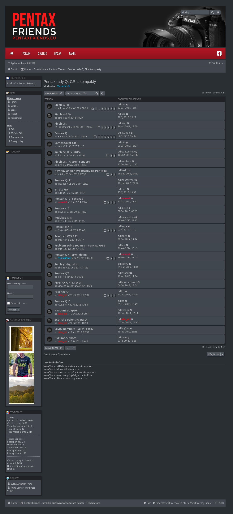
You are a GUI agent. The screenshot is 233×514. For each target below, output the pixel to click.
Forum (26, 53)
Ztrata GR (61, 189)
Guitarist (62, 304)
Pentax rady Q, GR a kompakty (70, 81)
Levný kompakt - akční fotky (73, 329)
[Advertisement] (23, 213)
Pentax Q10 (62, 301)
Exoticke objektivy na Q (70, 319)
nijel (60, 221)
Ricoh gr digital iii (66, 264)
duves (61, 211)
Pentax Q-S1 (62, 180)
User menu (14, 278)
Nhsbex (11, 468)
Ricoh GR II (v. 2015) (67, 152)
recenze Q (61, 291)
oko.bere (126, 161)
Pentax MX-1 (63, 227)
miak (60, 174)
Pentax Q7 (61, 273)
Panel (72, 53)
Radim (61, 136)
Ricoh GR (60, 123)
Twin (123, 189)
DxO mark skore (65, 338)
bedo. (61, 165)
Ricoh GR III (62, 105)
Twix (60, 230)
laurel (124, 226)
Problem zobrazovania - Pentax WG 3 (80, 245)
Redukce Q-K (63, 217)
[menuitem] (31, 63)
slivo (123, 123)
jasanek (66, 127)
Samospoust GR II (66, 143)
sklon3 (61, 267)
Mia (60, 239)
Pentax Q (60, 133)
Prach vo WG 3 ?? (66, 236)
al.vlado (125, 132)
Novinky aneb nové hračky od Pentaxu (80, 171)
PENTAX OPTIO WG (67, 282)
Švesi (124, 337)
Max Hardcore (129, 282)
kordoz (125, 310)
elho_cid (62, 295)
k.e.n (60, 155)
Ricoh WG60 (62, 114)
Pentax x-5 (61, 208)
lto (59, 276)
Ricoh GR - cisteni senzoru (72, 161)
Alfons (61, 108)
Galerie (42, 53)
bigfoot (125, 328)
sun (60, 146)
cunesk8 (62, 202)
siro (123, 104)
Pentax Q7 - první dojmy (71, 254)
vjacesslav (63, 286)
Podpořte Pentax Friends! (21, 83)
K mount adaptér (66, 310)
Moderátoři (63, 86)
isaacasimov (128, 151)
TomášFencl (64, 258)
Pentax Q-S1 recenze (68, 198)
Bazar (57, 53)
